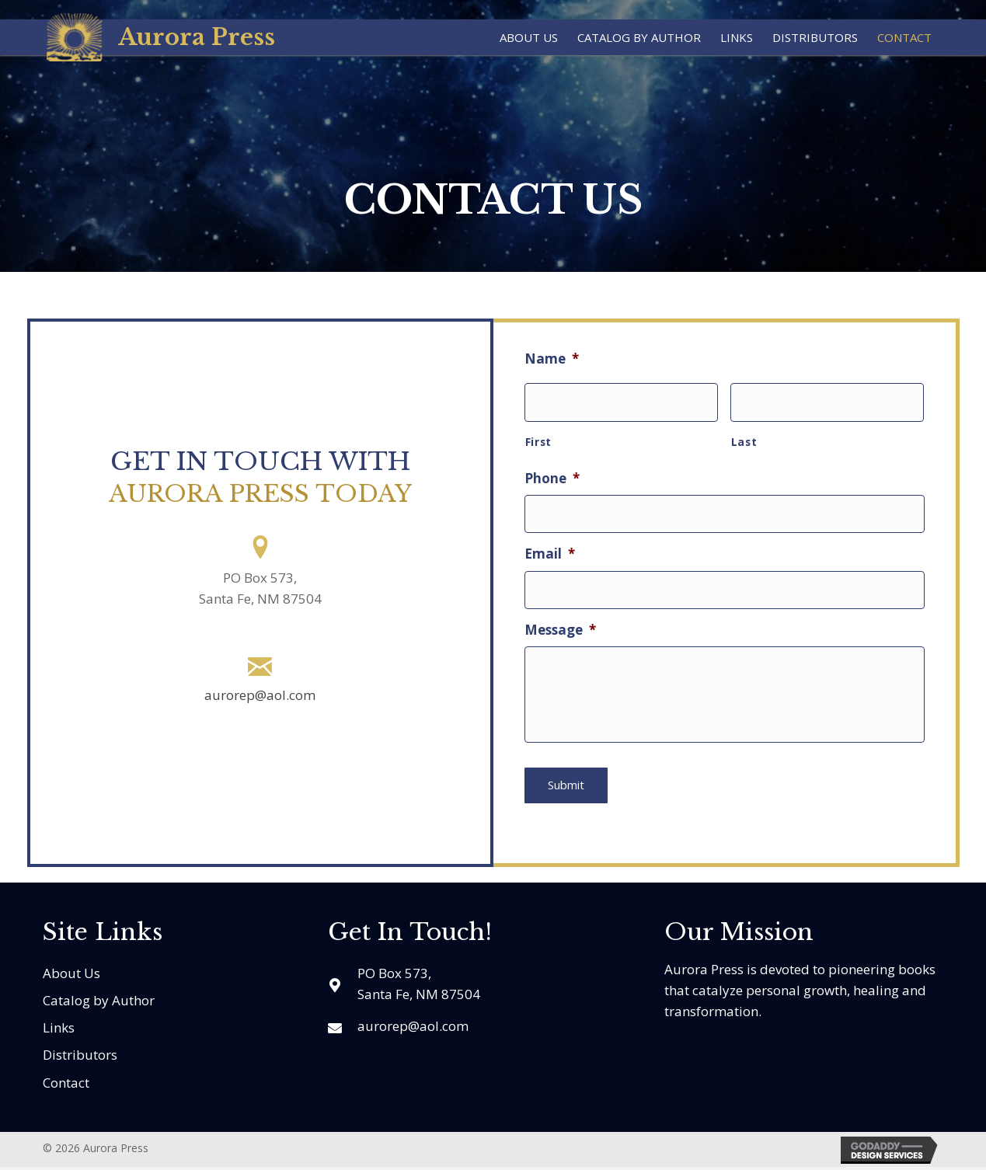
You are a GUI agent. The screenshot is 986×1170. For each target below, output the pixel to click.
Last (744, 437)
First (538, 437)
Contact (66, 1085)
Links (59, 1030)
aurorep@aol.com (259, 695)
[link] (529, 35)
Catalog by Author (99, 1003)
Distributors (80, 1058)
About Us (71, 975)
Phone (552, 473)
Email (549, 546)
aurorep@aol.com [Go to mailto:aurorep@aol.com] (413, 1028)
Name (551, 358)
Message (560, 617)
